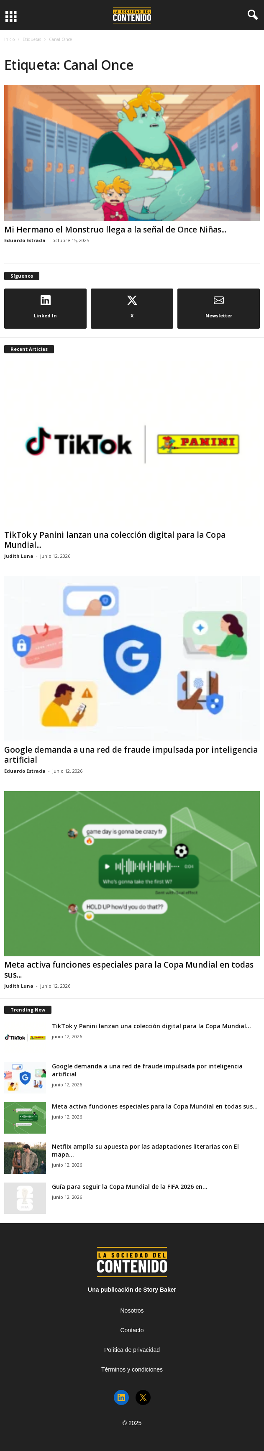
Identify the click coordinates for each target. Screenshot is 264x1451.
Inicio (9, 39)
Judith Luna (18, 556)
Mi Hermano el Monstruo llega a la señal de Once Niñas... (115, 229)
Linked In (45, 307)
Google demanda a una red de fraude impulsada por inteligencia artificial (131, 754)
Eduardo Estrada (25, 240)
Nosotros (132, 1310)
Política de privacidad (132, 1349)
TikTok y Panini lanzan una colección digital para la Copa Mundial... (115, 539)
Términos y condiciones (132, 1369)
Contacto (132, 1330)
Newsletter (218, 307)
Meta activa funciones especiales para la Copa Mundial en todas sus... (129, 969)
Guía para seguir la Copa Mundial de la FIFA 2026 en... (130, 1186)
